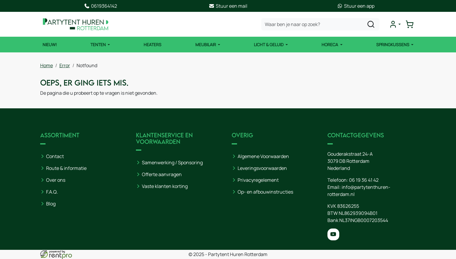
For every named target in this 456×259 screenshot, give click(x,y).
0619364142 (100, 6)
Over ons (55, 180)
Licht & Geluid (269, 44)
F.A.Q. (52, 192)
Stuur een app (355, 6)
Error (64, 65)
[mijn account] (395, 24)
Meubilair (206, 44)
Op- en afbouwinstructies (265, 192)
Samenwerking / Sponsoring (172, 162)
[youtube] (333, 234)
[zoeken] (371, 24)
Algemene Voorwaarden (263, 156)
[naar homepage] (75, 24)
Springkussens (393, 44)
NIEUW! (50, 44)
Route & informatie (66, 168)
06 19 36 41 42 (364, 180)
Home (46, 65)
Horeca (330, 44)
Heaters (152, 44)
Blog (51, 203)
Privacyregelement (258, 180)
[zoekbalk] (320, 24)
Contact (55, 156)
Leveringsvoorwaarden (262, 168)
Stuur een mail (228, 6)
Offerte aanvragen (162, 174)
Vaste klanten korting (165, 186)
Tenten (98, 44)
